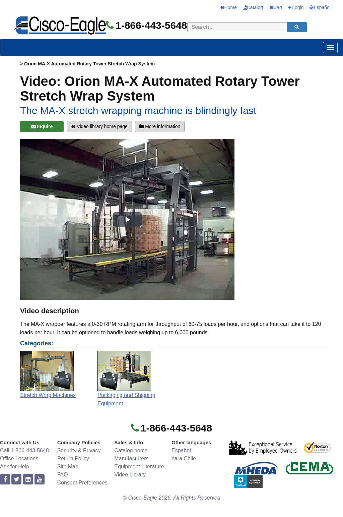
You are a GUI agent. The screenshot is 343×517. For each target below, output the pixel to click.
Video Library (130, 474)
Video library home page (99, 126)
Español (320, 7)
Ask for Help (14, 466)
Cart (275, 7)
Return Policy (73, 458)
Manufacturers (131, 458)
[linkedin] (28, 479)
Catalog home (131, 450)
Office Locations (19, 458)
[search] (297, 27)
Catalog (253, 7)
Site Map (67, 466)
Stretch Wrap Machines (48, 395)
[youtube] (40, 479)
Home (228, 7)
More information (159, 126)
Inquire (42, 126)
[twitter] (16, 479)
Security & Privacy (79, 450)
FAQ (62, 474)
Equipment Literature (139, 466)
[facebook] (5, 479)
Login (295, 7)
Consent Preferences (82, 482)
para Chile (184, 458)
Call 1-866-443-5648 (24, 450)
